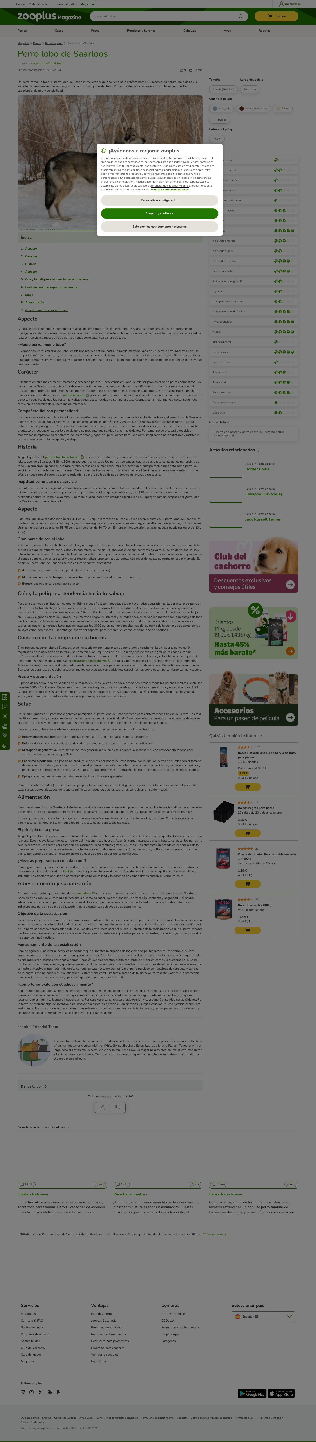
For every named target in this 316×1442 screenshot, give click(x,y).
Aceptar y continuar (159, 213)
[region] (160, 190)
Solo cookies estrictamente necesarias (160, 227)
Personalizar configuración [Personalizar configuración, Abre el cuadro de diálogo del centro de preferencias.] (159, 200)
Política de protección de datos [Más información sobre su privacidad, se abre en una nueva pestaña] (170, 189)
